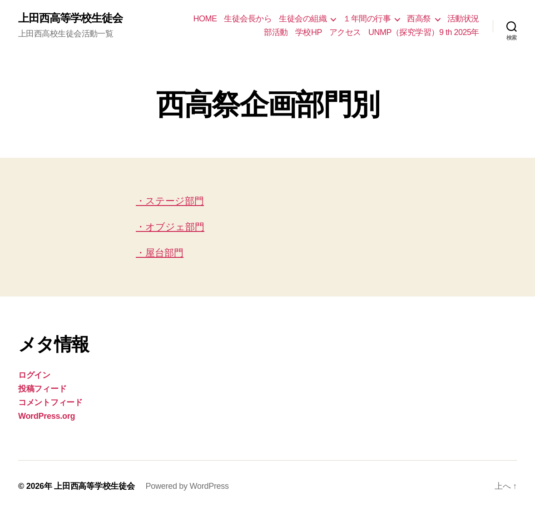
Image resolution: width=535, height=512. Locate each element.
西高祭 (419, 18)
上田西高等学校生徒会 (70, 18)
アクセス (345, 32)
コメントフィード (50, 402)
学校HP (308, 32)
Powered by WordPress (186, 486)
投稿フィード (42, 388)
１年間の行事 (367, 18)
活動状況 (463, 18)
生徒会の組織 (303, 18)
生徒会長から (248, 18)
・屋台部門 (159, 252)
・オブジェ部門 (170, 226)
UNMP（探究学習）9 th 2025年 (423, 32)
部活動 (276, 32)
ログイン (34, 375)
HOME (205, 18)
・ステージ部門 (170, 201)
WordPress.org (46, 416)
